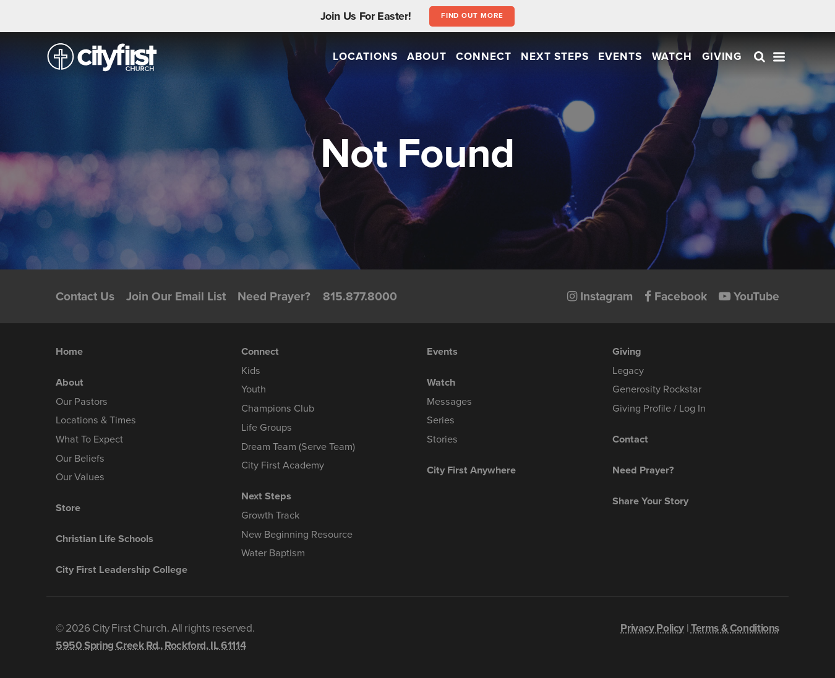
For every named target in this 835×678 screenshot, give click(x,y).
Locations (365, 56)
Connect (484, 56)
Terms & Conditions (735, 628)
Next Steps (555, 56)
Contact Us (85, 296)
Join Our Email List (176, 296)
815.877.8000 (360, 296)
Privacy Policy (652, 628)
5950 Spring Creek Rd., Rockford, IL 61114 (151, 645)
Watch (672, 56)
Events (620, 56)
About (427, 56)
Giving (722, 56)
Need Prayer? (274, 296)
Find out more (472, 15)
